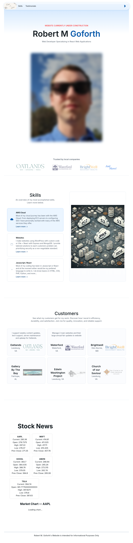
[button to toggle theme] (125, 6)
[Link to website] (32, 347)
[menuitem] (20, 6)
